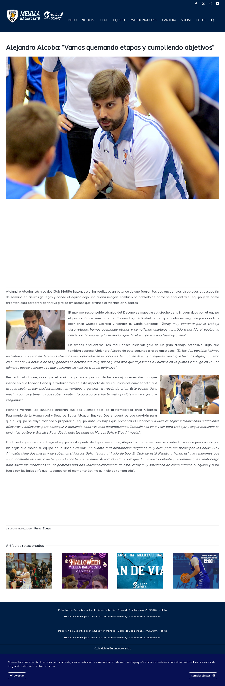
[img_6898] (112, 128)
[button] (212, 19)
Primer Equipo (43, 528)
